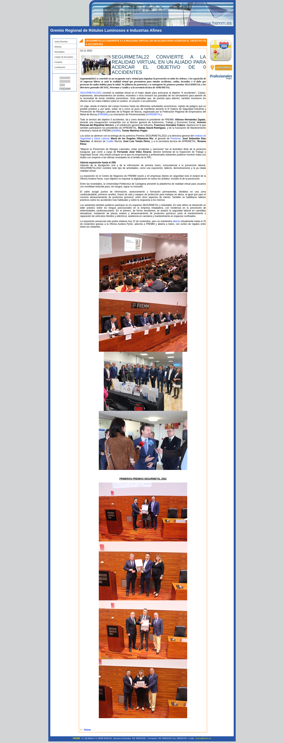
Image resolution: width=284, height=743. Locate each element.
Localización (59, 67)
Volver (87, 729)
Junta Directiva (60, 42)
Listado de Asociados (63, 57)
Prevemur (176, 138)
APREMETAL (154, 114)
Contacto (58, 62)
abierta (176, 221)
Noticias (58, 47)
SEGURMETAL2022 (91, 92)
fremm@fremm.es (203, 738)
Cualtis (110, 141)
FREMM (102, 114)
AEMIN (116, 130)
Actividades (59, 52)
